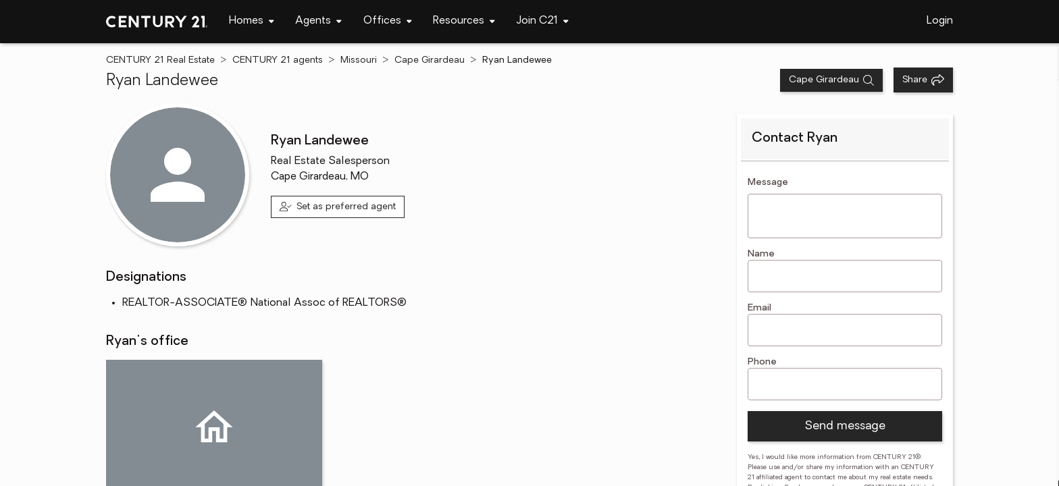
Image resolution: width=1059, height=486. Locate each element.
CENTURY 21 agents (277, 60)
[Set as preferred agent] (338, 207)
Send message (844, 426)
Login (940, 21)
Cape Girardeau (429, 60)
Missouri (358, 60)
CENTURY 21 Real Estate (160, 60)
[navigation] (251, 22)
